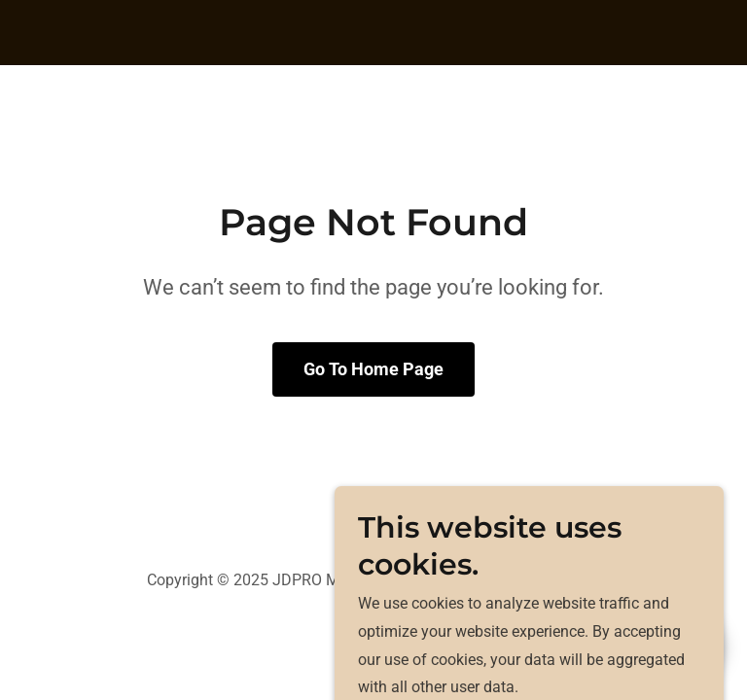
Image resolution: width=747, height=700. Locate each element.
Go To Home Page (373, 369)
